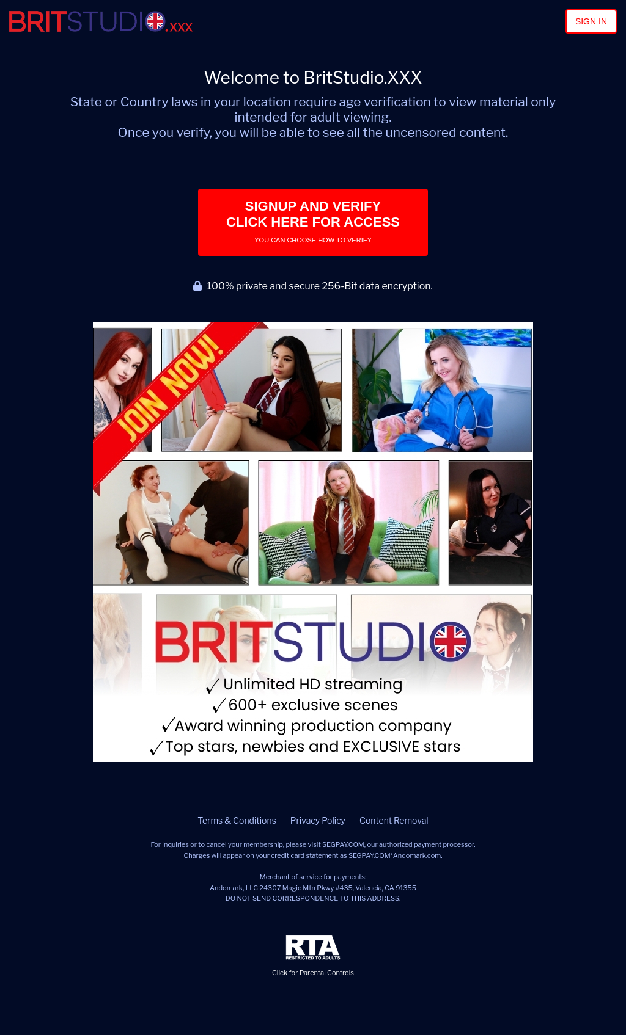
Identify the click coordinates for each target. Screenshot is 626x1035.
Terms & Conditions (236, 820)
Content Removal (394, 820)
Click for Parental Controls (313, 956)
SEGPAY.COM (343, 844)
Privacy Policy (317, 820)
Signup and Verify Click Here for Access (313, 221)
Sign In (591, 21)
